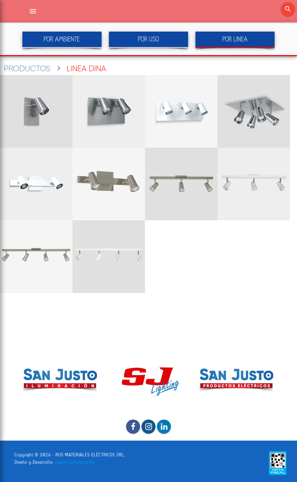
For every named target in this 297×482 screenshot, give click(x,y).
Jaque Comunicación (74, 462)
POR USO (148, 39)
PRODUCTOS (27, 68)
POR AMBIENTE (62, 39)
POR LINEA (235, 39)
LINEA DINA (86, 68)
